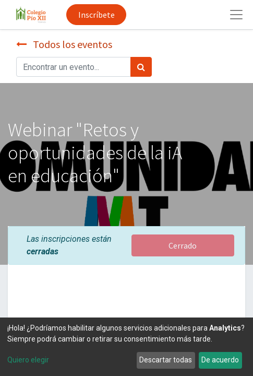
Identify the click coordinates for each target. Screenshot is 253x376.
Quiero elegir (28, 360)
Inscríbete (96, 14)
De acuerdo (220, 360)
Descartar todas (165, 360)
